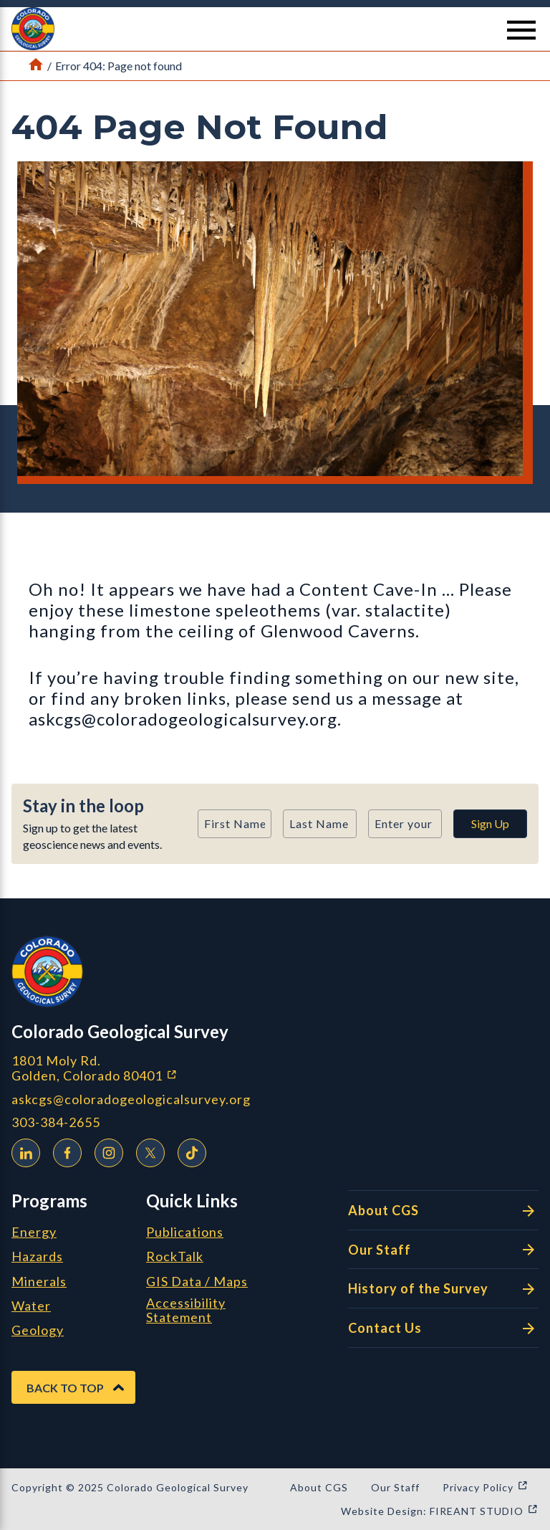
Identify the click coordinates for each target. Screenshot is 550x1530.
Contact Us (443, 1328)
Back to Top (65, 1387)
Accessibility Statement (186, 1310)
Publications (184, 1232)
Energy (34, 1232)
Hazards (37, 1257)
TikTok (188, 1150)
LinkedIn (22, 1150)
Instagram (105, 1150)
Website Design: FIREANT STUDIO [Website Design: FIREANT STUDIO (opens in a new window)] (440, 1511)
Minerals (39, 1282)
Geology (37, 1331)
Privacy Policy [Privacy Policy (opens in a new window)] (486, 1487)
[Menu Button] (521, 30)
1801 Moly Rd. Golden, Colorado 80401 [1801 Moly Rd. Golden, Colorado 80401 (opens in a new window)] (170, 1068)
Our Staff (443, 1250)
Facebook (63, 1150)
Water (31, 1306)
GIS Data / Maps (197, 1282)
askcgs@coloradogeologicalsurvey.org (131, 1099)
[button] (275, 28)
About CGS (443, 1211)
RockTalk (174, 1257)
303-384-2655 (55, 1122)
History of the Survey (443, 1289)
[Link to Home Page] (36, 66)
